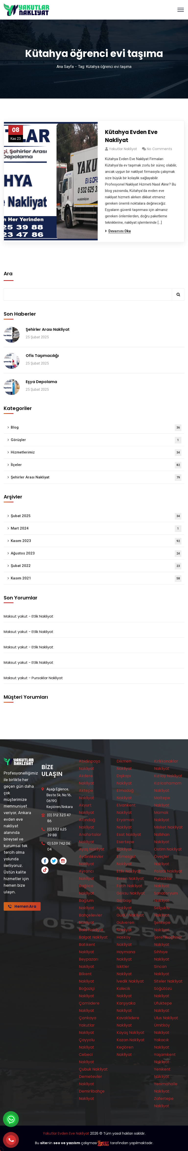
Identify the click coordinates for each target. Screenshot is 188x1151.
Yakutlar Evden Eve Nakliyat (66, 1133)
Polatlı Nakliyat (168, 871)
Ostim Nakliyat (168, 849)
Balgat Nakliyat (93, 937)
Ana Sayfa (65, 66)
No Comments (159, 148)
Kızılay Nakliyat (168, 776)
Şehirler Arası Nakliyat (48, 329)
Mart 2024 (96, 528)
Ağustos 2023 (96, 553)
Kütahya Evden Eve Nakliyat (131, 136)
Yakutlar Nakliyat (123, 148)
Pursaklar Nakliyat (47, 677)
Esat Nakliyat (129, 834)
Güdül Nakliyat (130, 915)
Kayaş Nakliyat (130, 1032)
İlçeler (96, 465)
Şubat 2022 (96, 566)
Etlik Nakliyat (42, 616)
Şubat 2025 (96, 516)
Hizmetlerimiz (96, 452)
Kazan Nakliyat (131, 1040)
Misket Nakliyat (168, 827)
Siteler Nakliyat (168, 981)
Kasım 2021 (96, 578)
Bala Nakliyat (91, 930)
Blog (96, 427)
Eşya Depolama (41, 382)
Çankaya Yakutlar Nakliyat (87, 1025)
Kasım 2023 (96, 541)
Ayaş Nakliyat (92, 849)
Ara (8, 273)
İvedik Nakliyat (130, 981)
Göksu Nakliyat (131, 893)
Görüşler (96, 440)
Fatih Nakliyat (129, 886)
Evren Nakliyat (130, 878)
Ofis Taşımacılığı (42, 355)
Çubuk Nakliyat (93, 1069)
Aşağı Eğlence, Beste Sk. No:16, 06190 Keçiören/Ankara (60, 798)
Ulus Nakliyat (166, 1018)
